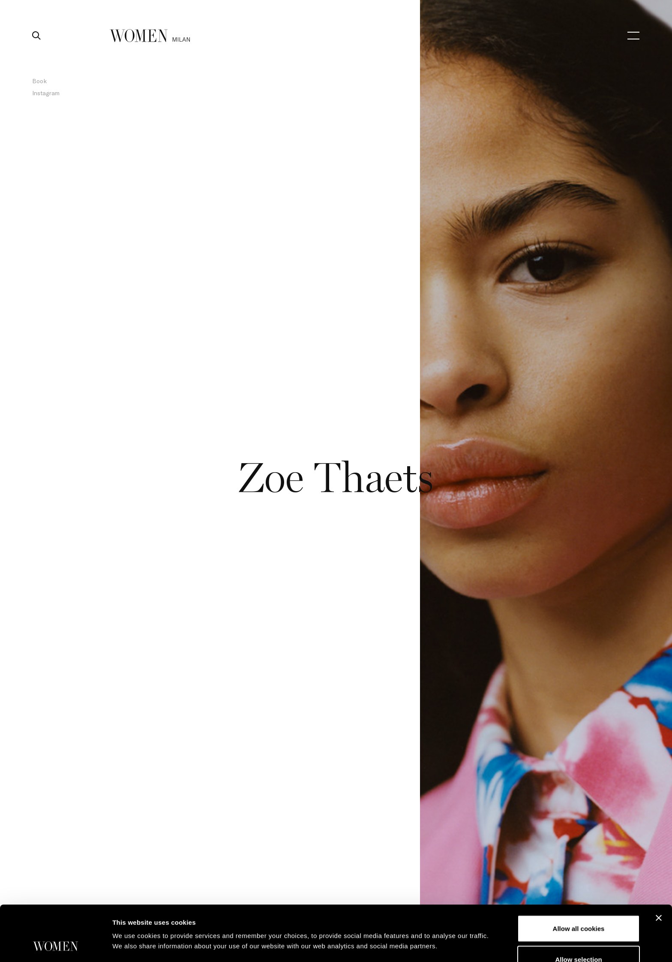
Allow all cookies (579, 876)
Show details (450, 922)
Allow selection (578, 907)
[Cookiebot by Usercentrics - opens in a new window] (55, 945)
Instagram (46, 93)
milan (181, 39)
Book (39, 80)
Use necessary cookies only (578, 937)
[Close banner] (659, 866)
